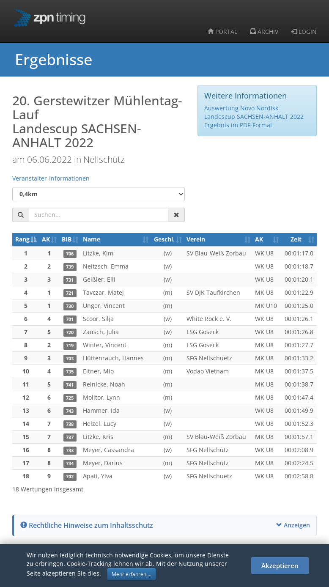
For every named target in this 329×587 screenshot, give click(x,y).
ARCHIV (264, 31)
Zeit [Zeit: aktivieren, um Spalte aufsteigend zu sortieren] (296, 239)
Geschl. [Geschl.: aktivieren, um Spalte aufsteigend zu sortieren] (164, 239)
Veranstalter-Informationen (51, 178)
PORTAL (222, 31)
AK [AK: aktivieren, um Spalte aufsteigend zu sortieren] (46, 239)
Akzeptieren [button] (280, 565)
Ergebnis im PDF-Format (238, 125)
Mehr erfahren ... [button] (131, 574)
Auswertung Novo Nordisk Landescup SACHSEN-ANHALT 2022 (254, 112)
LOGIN (304, 31)
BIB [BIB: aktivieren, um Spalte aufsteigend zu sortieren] (66, 239)
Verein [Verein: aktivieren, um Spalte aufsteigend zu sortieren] (195, 239)
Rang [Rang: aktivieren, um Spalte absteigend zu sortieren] (22, 239)
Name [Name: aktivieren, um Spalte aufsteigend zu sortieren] (91, 239)
